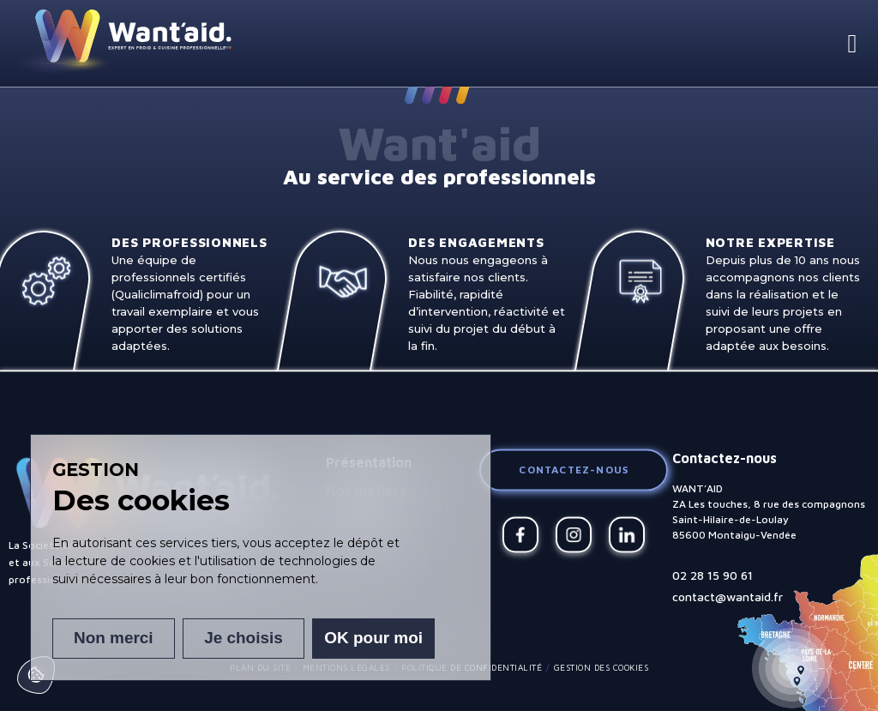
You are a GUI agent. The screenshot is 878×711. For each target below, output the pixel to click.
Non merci (113, 639)
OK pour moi (374, 639)
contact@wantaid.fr (727, 596)
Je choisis (243, 639)
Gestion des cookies (601, 667)
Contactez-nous (573, 469)
